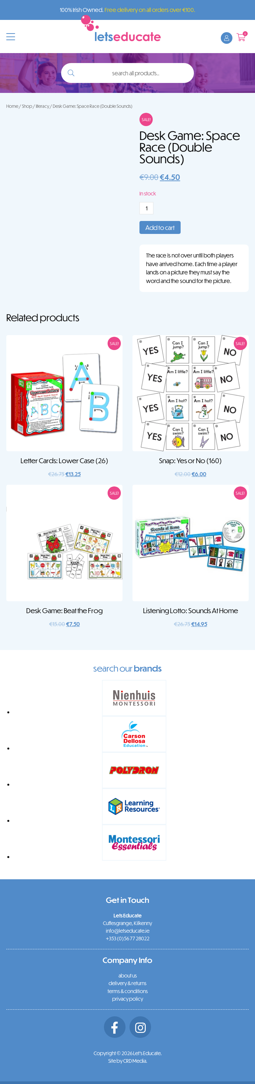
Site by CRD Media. (127, 1061)
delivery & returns (127, 983)
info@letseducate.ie (127, 931)
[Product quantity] (146, 208)
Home (12, 106)
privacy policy (127, 999)
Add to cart (160, 227)
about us (128, 975)
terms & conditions (128, 991)
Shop (27, 106)
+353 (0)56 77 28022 (127, 938)
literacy (42, 106)
